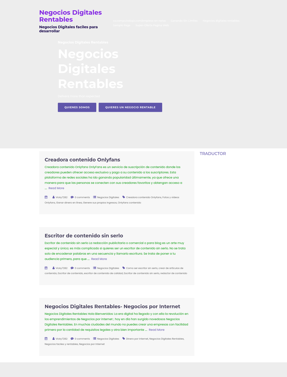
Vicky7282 (61, 197)
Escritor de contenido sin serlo (84, 236)
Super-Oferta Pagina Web (152, 25)
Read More (56, 188)
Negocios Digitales (108, 197)
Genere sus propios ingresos (100, 202)
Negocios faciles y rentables (61, 344)
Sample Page (121, 25)
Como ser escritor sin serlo (142, 268)
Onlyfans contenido (129, 202)
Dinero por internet (137, 338)
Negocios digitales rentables (221, 20)
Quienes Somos (77, 107)
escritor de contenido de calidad (103, 273)
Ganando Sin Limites (184, 20)
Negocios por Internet (92, 344)
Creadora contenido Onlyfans (82, 160)
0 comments (82, 197)
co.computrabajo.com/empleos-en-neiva (139, 20)
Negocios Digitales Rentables (70, 15)
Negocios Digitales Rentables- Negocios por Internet (112, 306)
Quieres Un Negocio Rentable (130, 107)
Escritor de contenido (70, 273)
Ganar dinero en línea (69, 202)
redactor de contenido (173, 273)
